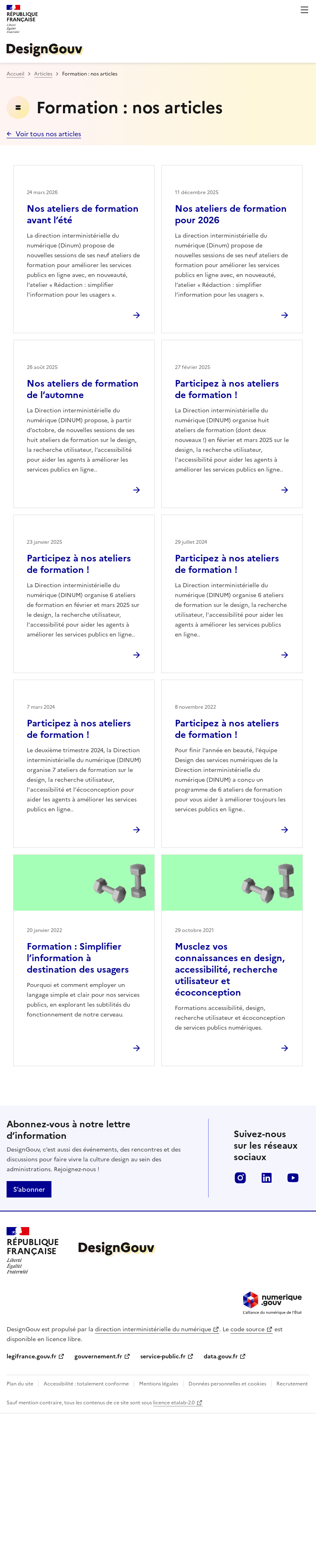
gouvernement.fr (98, 1356)
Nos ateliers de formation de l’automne (83, 389)
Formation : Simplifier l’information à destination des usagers (78, 958)
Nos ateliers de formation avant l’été (83, 214)
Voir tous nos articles (48, 134)
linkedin (266, 1178)
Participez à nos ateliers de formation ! (227, 389)
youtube (293, 1178)
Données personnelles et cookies (227, 1384)
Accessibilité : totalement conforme (86, 1384)
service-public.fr (163, 1356)
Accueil (15, 74)
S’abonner (29, 1189)
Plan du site (20, 1384)
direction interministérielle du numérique (153, 1329)
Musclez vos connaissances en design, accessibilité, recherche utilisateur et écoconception (230, 969)
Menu (304, 10)
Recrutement (292, 1384)
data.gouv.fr (221, 1356)
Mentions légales (158, 1384)
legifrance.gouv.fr (31, 1356)
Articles (43, 74)
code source (247, 1329)
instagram (240, 1178)
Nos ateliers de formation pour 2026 (231, 214)
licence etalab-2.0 (174, 1402)
